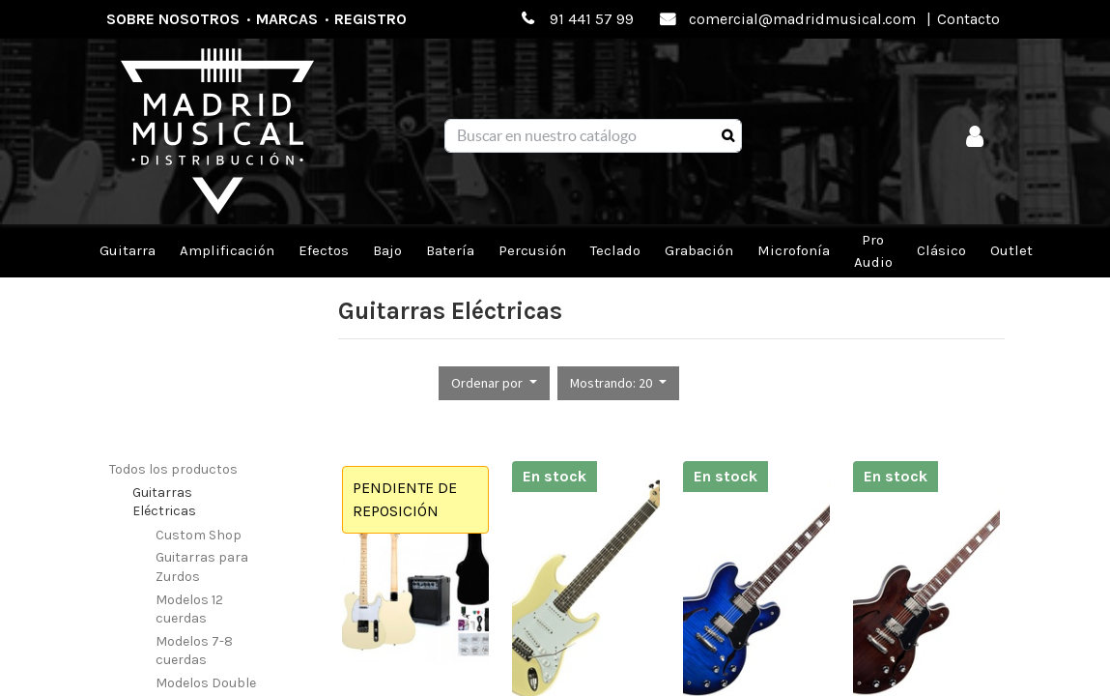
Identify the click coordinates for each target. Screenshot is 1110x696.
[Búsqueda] (728, 136)
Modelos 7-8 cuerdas (194, 651)
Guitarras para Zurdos (202, 567)
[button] (494, 383)
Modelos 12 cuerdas (189, 609)
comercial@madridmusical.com (802, 19)
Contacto (968, 19)
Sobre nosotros (173, 19)
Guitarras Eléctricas (164, 502)
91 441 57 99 (592, 19)
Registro (370, 19)
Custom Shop (199, 535)
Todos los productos (173, 469)
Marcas (287, 19)
